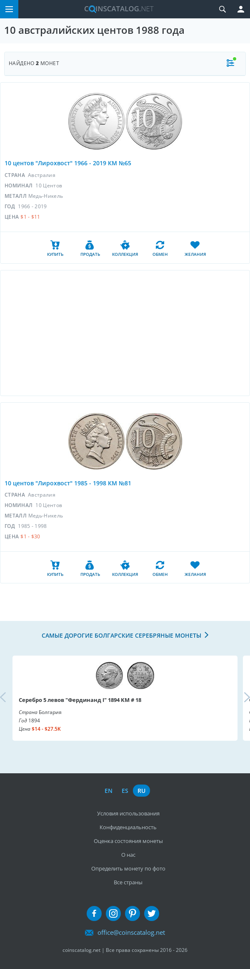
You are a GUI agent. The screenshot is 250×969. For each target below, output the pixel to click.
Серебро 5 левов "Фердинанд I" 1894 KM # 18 (80, 699)
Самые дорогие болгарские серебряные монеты (121, 635)
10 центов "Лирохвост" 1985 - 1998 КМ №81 (68, 483)
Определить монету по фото (128, 868)
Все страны (128, 882)
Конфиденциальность (128, 827)
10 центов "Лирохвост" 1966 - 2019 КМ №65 (68, 163)
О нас (128, 854)
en (108, 791)
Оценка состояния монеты (128, 841)
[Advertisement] (125, 333)
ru (141, 791)
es (125, 791)
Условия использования (128, 813)
